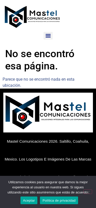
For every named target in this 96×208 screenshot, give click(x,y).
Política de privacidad (59, 200)
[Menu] (48, 36)
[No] (87, 191)
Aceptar (29, 200)
